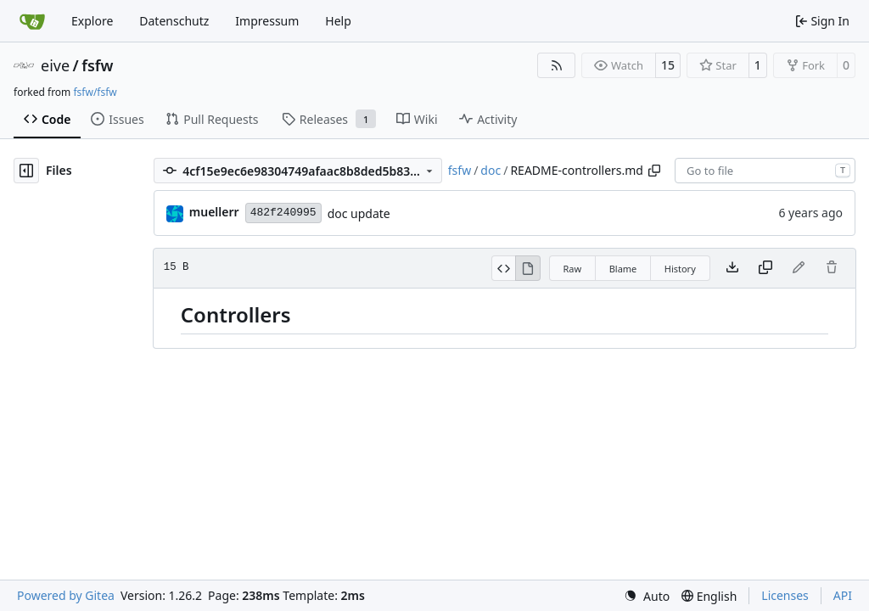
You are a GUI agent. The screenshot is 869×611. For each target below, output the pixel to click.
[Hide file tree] (26, 170)
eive (55, 65)
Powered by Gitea (66, 595)
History (680, 268)
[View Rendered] (528, 268)
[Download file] (732, 268)
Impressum (267, 21)
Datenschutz (174, 21)
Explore (92, 21)
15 (668, 65)
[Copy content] (765, 268)
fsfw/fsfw (94, 92)
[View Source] (503, 268)
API (842, 595)
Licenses (785, 595)
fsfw (97, 65)
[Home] (32, 21)
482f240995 (283, 212)
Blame (623, 268)
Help (338, 21)
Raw (572, 268)
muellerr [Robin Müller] (214, 212)
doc (490, 170)
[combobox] (765, 170)
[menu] (647, 596)
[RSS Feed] (556, 65)
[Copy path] (654, 171)
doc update (359, 213)
